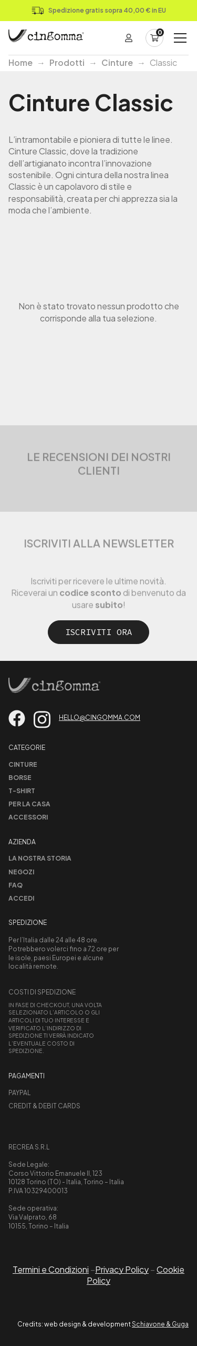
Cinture (117, 62)
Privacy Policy (122, 1269)
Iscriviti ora (98, 632)
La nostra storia (39, 858)
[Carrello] (154, 38)
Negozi (21, 872)
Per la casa (29, 804)
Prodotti (67, 62)
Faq (15, 885)
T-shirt (21, 790)
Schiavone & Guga (160, 1324)
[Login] (128, 38)
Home (20, 62)
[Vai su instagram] (42, 719)
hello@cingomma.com (99, 717)
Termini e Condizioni (51, 1269)
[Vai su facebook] (16, 718)
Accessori (28, 817)
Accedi (21, 898)
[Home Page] (46, 38)
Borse (20, 777)
